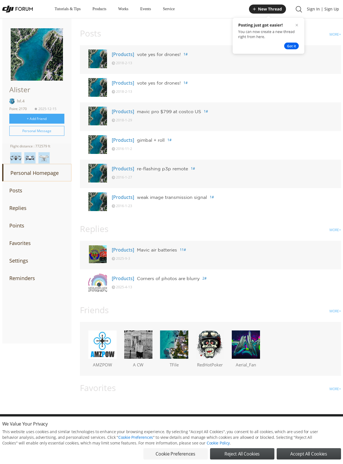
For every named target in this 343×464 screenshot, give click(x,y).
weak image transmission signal (172, 197)
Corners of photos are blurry (168, 278)
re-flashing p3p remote (162, 168)
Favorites (20, 243)
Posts (15, 190)
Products (99, 9)
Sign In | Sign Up (323, 9)
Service (169, 9)
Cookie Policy (218, 452)
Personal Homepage (34, 172)
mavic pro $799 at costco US (169, 111)
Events (145, 9)
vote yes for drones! (159, 54)
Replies (18, 208)
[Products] (123, 54)
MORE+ (335, 34)
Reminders (22, 278)
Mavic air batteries (157, 249)
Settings (18, 260)
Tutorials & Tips (68, 9)
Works (123, 9)
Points (16, 225)
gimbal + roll (151, 140)
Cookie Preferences (135, 446)
